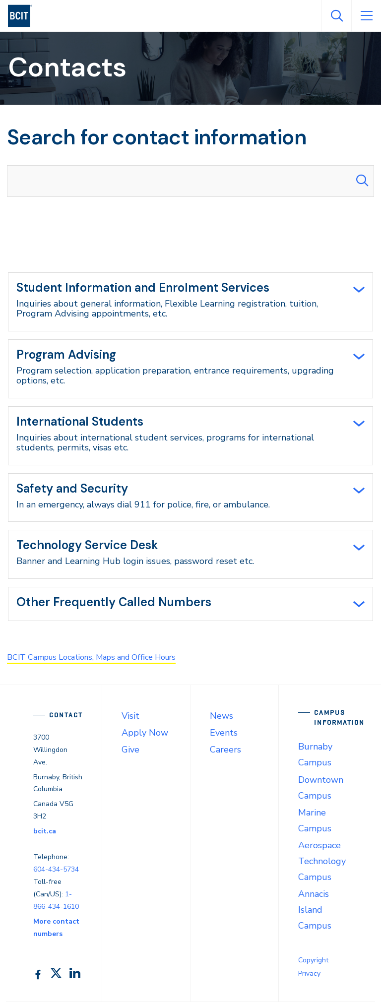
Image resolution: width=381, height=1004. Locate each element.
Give (130, 752)
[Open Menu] (366, 16)
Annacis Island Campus (314, 912)
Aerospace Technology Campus (322, 863)
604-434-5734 (56, 871)
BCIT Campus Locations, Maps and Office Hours (103, 659)
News (221, 718)
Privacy (309, 975)
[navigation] (24, 15)
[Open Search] (336, 16)
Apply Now (145, 735)
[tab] (190, 301)
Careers (225, 752)
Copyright (313, 962)
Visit (130, 718)
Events (224, 735)
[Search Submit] (362, 181)
